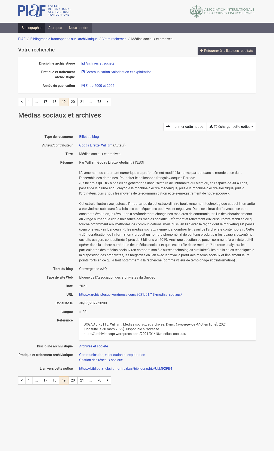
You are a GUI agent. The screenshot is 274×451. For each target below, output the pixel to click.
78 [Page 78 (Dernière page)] (99, 102)
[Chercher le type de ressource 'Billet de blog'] (89, 137)
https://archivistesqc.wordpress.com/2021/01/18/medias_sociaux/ (130, 295)
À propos (55, 28)
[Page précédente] (21, 102)
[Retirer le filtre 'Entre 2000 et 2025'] (100, 86)
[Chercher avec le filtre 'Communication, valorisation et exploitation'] (112, 355)
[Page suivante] (107, 102)
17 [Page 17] (45, 102)
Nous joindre (78, 28)
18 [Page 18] (55, 102)
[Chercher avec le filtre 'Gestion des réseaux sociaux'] (101, 360)
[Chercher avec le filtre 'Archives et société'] (93, 346)
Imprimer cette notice (184, 127)
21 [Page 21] (82, 102)
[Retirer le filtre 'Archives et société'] (100, 63)
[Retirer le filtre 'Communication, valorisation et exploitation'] (119, 72)
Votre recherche (114, 39)
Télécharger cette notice (230, 127)
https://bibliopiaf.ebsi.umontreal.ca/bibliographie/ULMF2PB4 (125, 369)
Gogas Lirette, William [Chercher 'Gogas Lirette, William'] (95, 145)
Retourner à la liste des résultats (226, 51)
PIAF (21, 39)
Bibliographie (32, 28)
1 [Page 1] (29, 102)
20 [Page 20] (73, 102)
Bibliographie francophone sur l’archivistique (63, 39)
